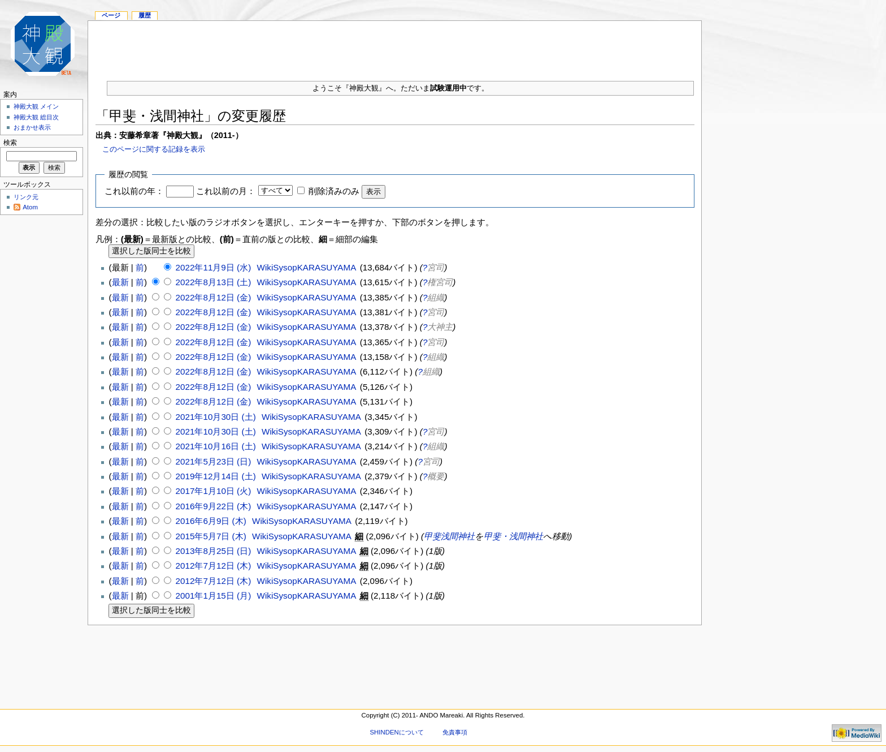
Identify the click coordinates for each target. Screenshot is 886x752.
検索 (10, 142)
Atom (30, 207)
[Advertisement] (395, 46)
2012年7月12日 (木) (215, 565)
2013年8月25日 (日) (215, 551)
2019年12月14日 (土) (217, 476)
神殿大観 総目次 (36, 117)
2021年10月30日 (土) (217, 417)
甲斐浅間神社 (449, 536)
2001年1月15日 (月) (215, 595)
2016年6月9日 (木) (212, 521)
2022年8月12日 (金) (215, 297)
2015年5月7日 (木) (212, 536)
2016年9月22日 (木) (215, 506)
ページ (111, 15)
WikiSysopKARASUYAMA (306, 267)
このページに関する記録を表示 (153, 149)
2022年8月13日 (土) (215, 282)
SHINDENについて (396, 732)
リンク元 (26, 197)
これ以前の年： (134, 191)
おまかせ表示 (32, 127)
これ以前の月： (225, 191)
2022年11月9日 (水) (215, 267)
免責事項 (454, 732)
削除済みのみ (334, 191)
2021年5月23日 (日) (215, 461)
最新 (120, 282)
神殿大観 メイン (36, 106)
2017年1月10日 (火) (215, 491)
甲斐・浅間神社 (513, 536)
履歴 (144, 15)
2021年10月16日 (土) (217, 446)
